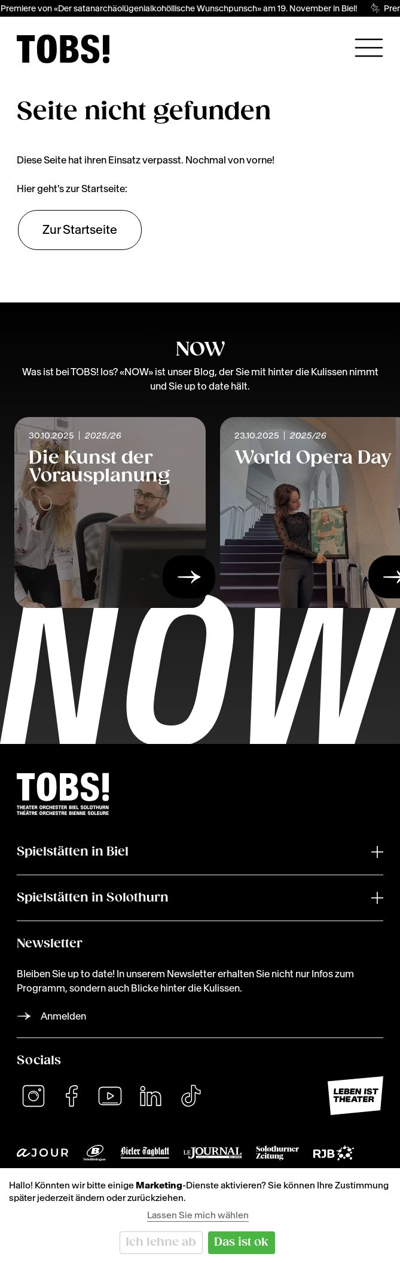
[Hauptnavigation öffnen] (369, 48)
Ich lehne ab (161, 1242)
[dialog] (200, 1215)
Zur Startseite (79, 229)
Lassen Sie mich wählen (198, 1215)
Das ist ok (241, 1242)
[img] (63, 49)
